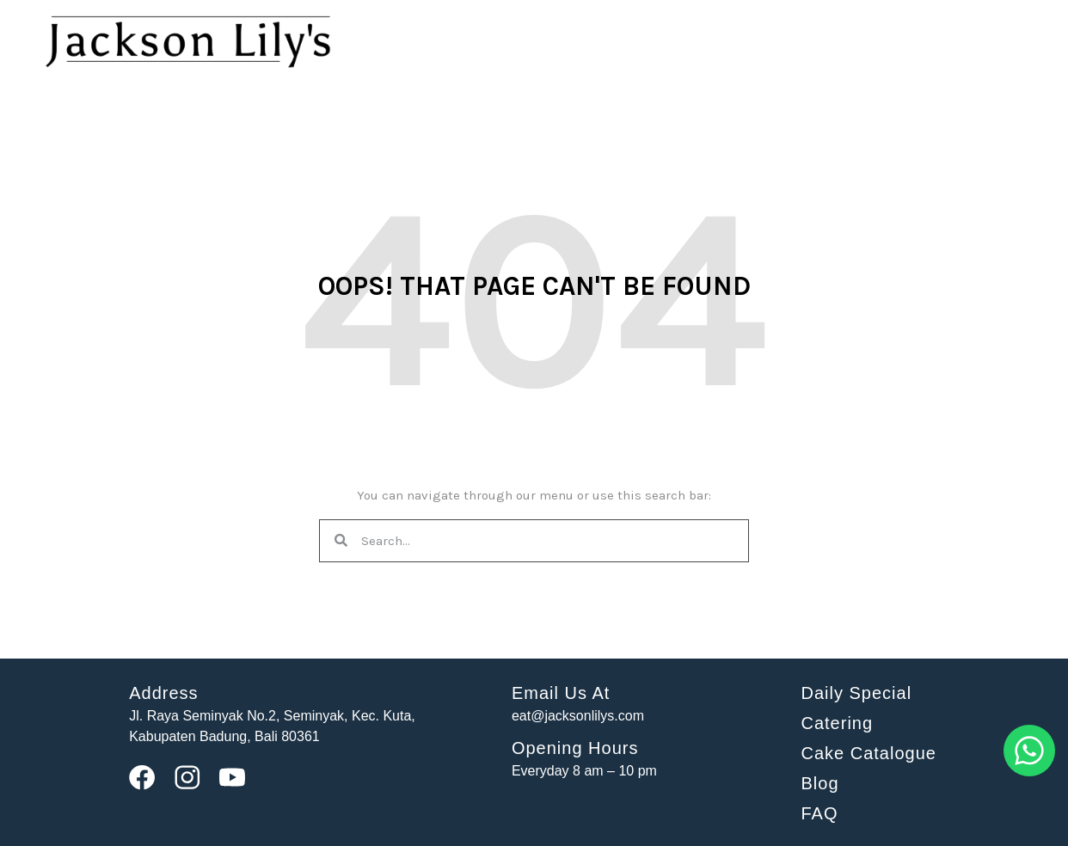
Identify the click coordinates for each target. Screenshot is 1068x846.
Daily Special (856, 693)
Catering (837, 723)
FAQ (819, 813)
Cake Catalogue (868, 753)
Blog (819, 783)
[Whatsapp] (1029, 772)
